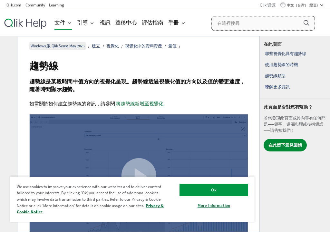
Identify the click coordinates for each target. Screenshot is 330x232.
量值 (172, 46)
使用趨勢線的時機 (281, 64)
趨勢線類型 (275, 76)
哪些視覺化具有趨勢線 (285, 53)
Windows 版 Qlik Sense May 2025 (57, 46)
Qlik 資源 (267, 5)
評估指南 (152, 22)
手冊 (173, 22)
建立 (96, 46)
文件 (59, 22)
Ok (213, 190)
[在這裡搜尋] (263, 23)
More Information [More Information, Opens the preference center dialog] (214, 205)
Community (35, 5)
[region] (132, 199)
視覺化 (112, 46)
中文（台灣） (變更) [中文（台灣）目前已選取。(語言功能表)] (302, 5)
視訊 (105, 22)
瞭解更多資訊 (277, 87)
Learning (56, 5)
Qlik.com (13, 5)
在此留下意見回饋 (285, 145)
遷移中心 (126, 22)
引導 (82, 22)
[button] (306, 23)
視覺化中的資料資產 (143, 46)
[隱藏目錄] (8, 46)
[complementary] (295, 134)
